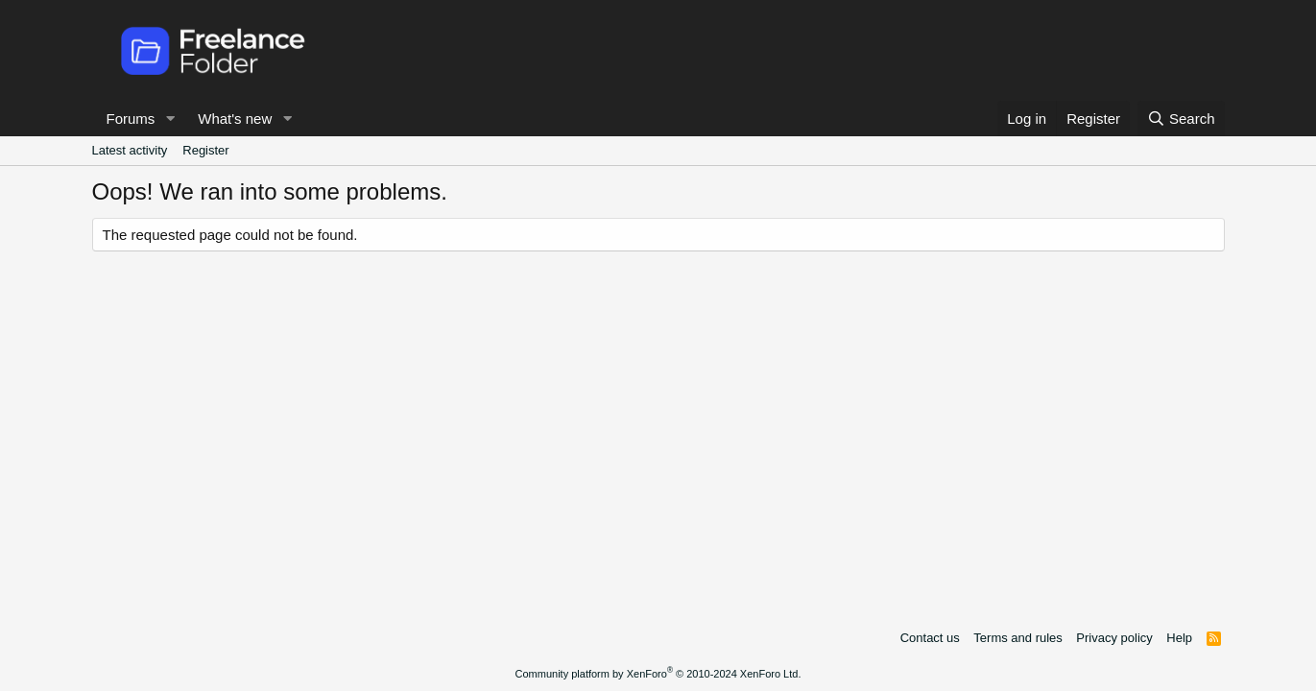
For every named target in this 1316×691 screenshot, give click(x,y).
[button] (169, 118)
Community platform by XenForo (658, 673)
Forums (131, 118)
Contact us (930, 638)
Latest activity (130, 150)
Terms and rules (1017, 638)
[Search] (1181, 118)
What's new (235, 118)
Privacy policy (1114, 638)
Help (1179, 638)
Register (205, 150)
